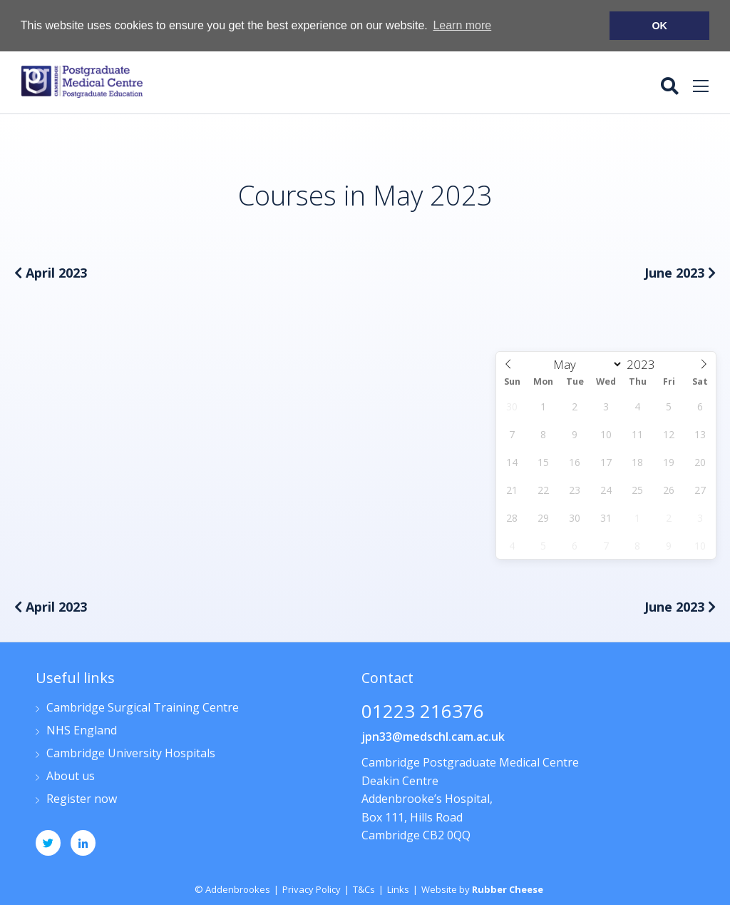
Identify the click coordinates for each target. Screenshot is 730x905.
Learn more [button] (462, 25)
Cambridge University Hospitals (130, 753)
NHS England (81, 730)
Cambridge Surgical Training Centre (142, 707)
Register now (81, 799)
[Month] (585, 364)
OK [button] (659, 25)
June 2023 (680, 272)
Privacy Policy (311, 888)
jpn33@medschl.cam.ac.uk (433, 736)
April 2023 (50, 272)
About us (70, 776)
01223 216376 (422, 712)
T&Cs (364, 888)
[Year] (644, 363)
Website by (482, 888)
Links (398, 888)
